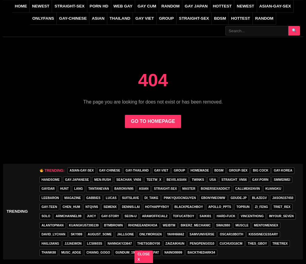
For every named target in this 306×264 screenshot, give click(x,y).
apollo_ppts (219, 207)
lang (78, 188)
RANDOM (170, 6)
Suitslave (130, 198)
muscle (242, 225)
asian (144, 188)
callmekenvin (247, 188)
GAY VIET (144, 18)
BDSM (220, 18)
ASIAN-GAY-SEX (275, 6)
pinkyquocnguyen (180, 198)
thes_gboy (257, 243)
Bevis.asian (176, 179)
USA (212, 179)
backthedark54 (201, 252)
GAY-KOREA (283, 170)
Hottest (240, 18)
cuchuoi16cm (231, 243)
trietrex (279, 243)
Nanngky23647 (120, 243)
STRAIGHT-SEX (69, 6)
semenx (110, 207)
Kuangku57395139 (84, 225)
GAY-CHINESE (73, 18)
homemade (200, 170)
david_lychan (53, 234)
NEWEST (40, 6)
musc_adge (71, 252)
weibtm (169, 225)
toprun (243, 207)
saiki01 (205, 216)
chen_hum (71, 207)
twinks (198, 179)
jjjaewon (73, 243)
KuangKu (273, 188)
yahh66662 (175, 234)
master (188, 188)
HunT (64, 188)
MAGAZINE (72, 198)
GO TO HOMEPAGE (153, 121)
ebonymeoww (213, 198)
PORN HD (99, 6)
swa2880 (223, 225)
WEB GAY (123, 6)
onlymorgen (150, 234)
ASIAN (98, 18)
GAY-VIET (161, 170)
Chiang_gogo (98, 252)
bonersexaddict (215, 188)
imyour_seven (281, 216)
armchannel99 (68, 216)
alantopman (53, 225)
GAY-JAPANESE (77, 179)
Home (21, 6)
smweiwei (282, 179)
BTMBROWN (113, 225)
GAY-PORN (260, 179)
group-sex (238, 170)
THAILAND (120, 18)
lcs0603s (94, 243)
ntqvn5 (91, 207)
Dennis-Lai (131, 207)
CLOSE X (144, 257)
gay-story (110, 216)
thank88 (49, 252)
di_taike (151, 198)
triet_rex (281, 207)
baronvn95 (124, 188)
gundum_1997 (126, 252)
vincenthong (252, 216)
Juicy (91, 216)
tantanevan (98, 188)
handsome (51, 179)
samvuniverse (201, 234)
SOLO (46, 216)
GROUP (166, 18)
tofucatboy (183, 216)
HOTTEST (222, 6)
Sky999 (76, 234)
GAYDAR (48, 188)
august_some (99, 234)
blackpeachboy (189, 207)
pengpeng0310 (202, 243)
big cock (260, 170)
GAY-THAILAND (137, 170)
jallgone (125, 234)
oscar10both (231, 234)
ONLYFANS (43, 18)
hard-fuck (226, 216)
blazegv (259, 198)
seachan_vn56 (128, 179)
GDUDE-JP (239, 198)
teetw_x (153, 179)
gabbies (93, 198)
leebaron (50, 198)
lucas (111, 198)
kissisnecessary (263, 234)
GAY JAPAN (196, 6)
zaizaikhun (175, 243)
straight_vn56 (234, 179)
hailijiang (50, 243)
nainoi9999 (173, 252)
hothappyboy (157, 207)
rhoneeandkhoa (142, 225)
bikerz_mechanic (196, 225)
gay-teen (49, 207)
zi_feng (261, 207)
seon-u (131, 216)
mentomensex (266, 225)
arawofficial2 (154, 216)
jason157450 (282, 198)
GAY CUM (146, 6)
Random (264, 18)
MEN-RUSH (102, 179)
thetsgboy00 (148, 243)
